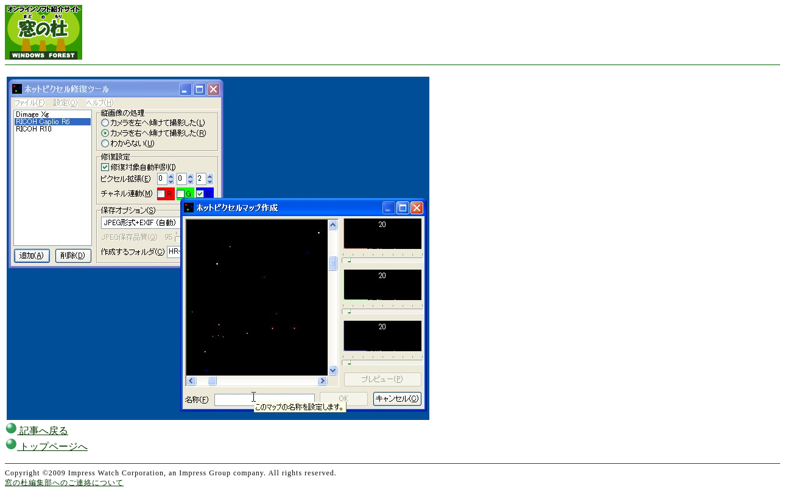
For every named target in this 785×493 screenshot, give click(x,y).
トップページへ (46, 446)
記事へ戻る (36, 430)
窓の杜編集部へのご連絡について (64, 482)
